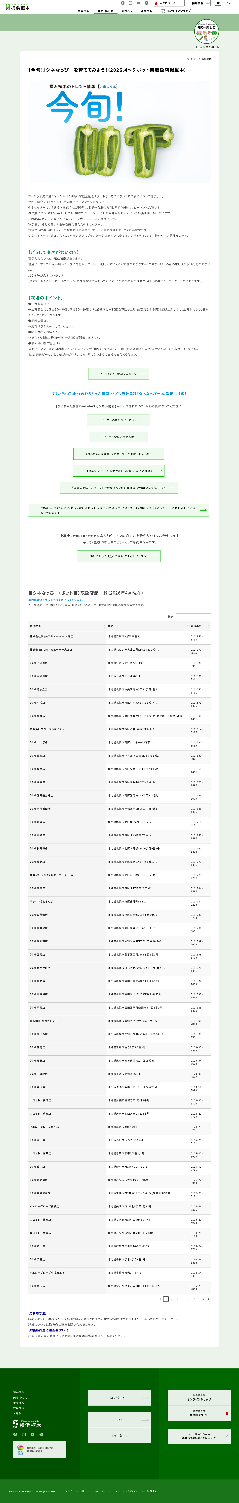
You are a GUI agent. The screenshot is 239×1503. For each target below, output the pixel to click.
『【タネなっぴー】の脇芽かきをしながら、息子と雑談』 (118, 471)
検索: (171, 616)
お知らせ (18, 1413)
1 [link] (166, 1299)
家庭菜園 (207, 58)
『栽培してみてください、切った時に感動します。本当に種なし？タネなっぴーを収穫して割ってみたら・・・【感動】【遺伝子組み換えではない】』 (118, 510)
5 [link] (188, 1299)
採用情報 (18, 1408)
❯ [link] (208, 1299)
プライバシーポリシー (77, 1491)
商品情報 (18, 1392)
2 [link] (171, 1299)
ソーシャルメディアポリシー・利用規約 (136, 1491)
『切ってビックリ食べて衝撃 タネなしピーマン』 (118, 556)
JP (218, 3)
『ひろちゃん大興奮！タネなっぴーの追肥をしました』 (118, 454)
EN (229, 3)
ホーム (198, 47)
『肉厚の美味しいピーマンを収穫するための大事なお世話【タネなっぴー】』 (118, 488)
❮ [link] (160, 1299)
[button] (104, 626)
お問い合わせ (130, 1435)
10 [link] (202, 1299)
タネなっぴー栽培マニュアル (119, 374)
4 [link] (183, 1299)
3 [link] (177, 1299)
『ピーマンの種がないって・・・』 (119, 420)
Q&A (133, 1420)
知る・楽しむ (212, 47)
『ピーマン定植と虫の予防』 (119, 437)
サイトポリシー (102, 1491)
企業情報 (18, 1402)
